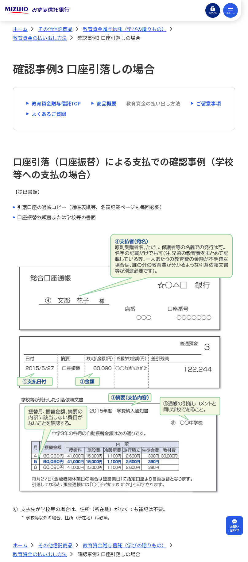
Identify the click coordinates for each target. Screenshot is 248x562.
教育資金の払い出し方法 (40, 37)
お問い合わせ (234, 528)
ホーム (20, 28)
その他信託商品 (55, 28)
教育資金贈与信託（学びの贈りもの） (124, 28)
